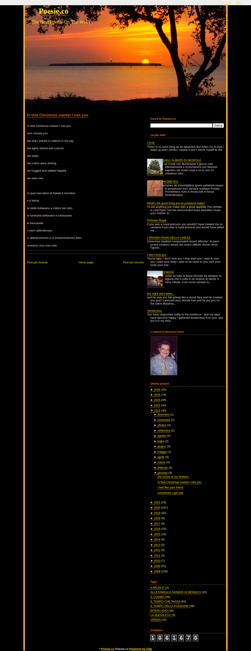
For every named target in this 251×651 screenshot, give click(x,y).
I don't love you (156, 254)
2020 (157, 507)
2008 (157, 571)
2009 (157, 566)
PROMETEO (170, 181)
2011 (157, 555)
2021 (157, 502)
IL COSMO (157, 597)
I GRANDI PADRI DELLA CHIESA (168, 237)
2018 (157, 518)
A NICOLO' (157, 587)
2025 (157, 394)
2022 (157, 410)
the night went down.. (160, 293)
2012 (157, 550)
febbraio (163, 467)
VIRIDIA (155, 619)
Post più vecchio (133, 262)
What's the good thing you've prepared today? (176, 203)
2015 (157, 534)
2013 (157, 544)
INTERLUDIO (159, 610)
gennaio (163, 472)
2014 (157, 539)
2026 (157, 389)
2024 (157, 400)
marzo (162, 462)
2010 (157, 560)
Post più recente (37, 262)
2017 (157, 523)
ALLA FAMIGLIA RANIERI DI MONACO (176, 592)
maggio (162, 451)
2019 (157, 513)
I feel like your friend (170, 487)
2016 (157, 528)
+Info (227, 2)
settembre (164, 430)
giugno (162, 446)
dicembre (163, 414)
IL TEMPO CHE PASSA (165, 601)
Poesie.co (53, 11)
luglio (161, 441)
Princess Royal (156, 220)
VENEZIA (168, 272)
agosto (162, 435)
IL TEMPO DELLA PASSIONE (169, 606)
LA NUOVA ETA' (161, 615)
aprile (161, 457)
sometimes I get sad (170, 492)
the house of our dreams (173, 476)
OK (238, 2)
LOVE (151, 142)
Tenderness (154, 310)
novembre (164, 419)
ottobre (162, 425)
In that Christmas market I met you (57, 115)
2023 (157, 405)
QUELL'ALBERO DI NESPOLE (181, 160)
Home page (86, 262)
